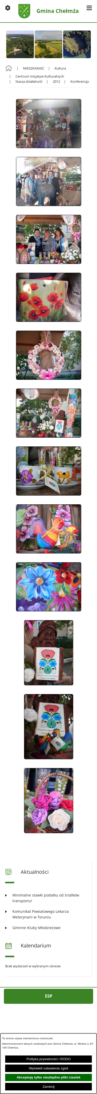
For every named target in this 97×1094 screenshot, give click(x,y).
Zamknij (48, 1087)
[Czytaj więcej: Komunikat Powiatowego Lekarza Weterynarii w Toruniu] (48, 914)
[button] (8, 8)
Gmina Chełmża (57, 11)
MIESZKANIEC (33, 68)
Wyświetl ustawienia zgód (48, 1068)
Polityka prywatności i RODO (48, 1059)
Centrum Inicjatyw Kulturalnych (40, 76)
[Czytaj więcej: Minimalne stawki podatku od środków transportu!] (48, 898)
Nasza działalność (29, 81)
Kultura (60, 68)
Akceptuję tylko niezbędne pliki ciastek (48, 1077)
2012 (56, 81)
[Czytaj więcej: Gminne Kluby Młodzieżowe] (48, 927)
